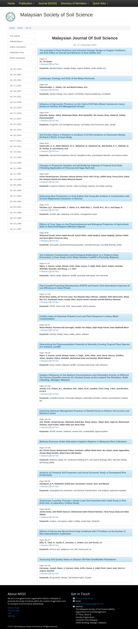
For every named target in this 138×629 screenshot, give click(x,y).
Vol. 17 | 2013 (15, 141)
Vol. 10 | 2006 (15, 179)
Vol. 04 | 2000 (15, 212)
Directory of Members (75, 3)
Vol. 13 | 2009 (15, 163)
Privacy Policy (13, 610)
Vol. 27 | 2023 (15, 86)
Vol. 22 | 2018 (15, 113)
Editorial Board (16, 41)
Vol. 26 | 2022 (15, 91)
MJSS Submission (17, 58)
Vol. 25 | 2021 (15, 97)
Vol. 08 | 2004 (15, 190)
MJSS (20, 28)
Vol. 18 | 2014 (15, 135)
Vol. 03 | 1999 (15, 218)
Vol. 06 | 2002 (15, 201)
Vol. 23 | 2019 (15, 108)
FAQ (9, 613)
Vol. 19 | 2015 (15, 130)
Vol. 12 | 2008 (15, 168)
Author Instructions (18, 47)
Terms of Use (13, 608)
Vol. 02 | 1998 (15, 223)
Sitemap (11, 616)
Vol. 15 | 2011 (15, 152)
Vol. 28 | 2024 (15, 80)
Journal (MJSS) (47, 3)
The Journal (15, 36)
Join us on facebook (84, 598)
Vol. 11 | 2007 (15, 174)
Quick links (100, 3)
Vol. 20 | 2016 (15, 124)
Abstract (43, 64)
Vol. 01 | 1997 (15, 229)
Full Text (54, 64)
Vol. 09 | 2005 (15, 185)
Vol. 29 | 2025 (15, 74)
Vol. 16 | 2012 (15, 146)
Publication (26, 3)
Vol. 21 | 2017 (15, 119)
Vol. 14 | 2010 (15, 157)
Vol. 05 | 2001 (15, 207)
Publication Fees (17, 52)
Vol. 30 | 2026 (15, 69)
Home (11, 3)
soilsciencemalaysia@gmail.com (90, 603)
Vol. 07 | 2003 (15, 196)
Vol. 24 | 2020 (15, 102)
